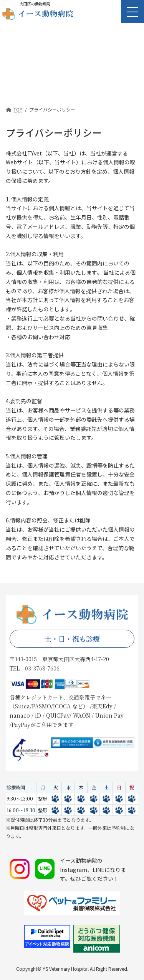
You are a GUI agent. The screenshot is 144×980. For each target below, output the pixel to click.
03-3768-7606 (42, 668)
